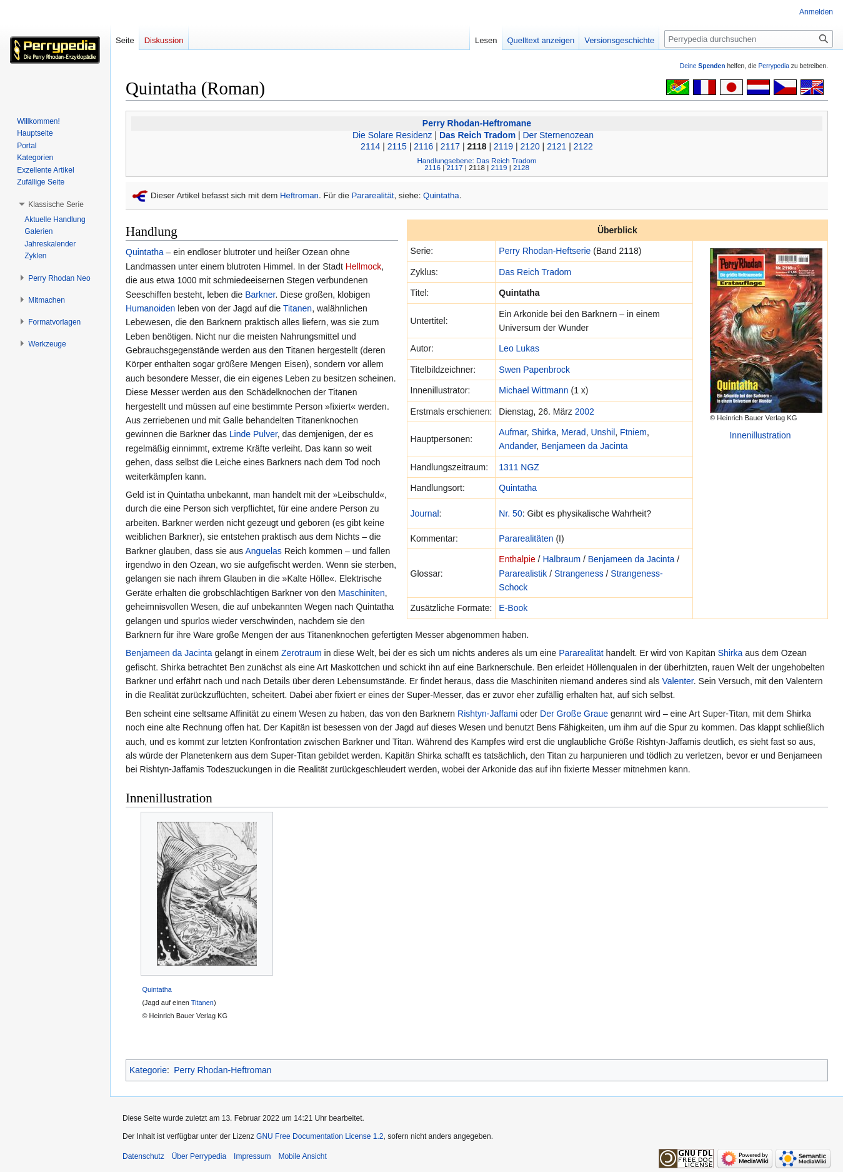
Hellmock (364, 266)
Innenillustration (760, 435)
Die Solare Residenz (392, 135)
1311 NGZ (519, 467)
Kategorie (148, 1070)
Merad (573, 432)
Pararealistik (523, 573)
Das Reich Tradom (477, 135)
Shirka (543, 432)
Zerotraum (301, 653)
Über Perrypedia (199, 1156)
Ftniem (633, 432)
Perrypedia (773, 66)
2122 (583, 146)
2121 (556, 146)
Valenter (677, 681)
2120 (530, 146)
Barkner (260, 295)
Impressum (252, 1156)
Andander (517, 446)
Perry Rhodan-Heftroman (222, 1070)
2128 (521, 167)
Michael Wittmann (533, 390)
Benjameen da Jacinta (584, 446)
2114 (370, 146)
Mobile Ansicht (302, 1156)
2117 (450, 146)
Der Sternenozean (558, 135)
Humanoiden (150, 308)
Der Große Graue (574, 714)
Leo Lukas (519, 348)
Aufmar (512, 432)
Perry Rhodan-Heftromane (476, 123)
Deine (703, 66)
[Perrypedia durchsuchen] (748, 39)
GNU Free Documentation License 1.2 (319, 1136)
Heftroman (299, 195)
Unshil (603, 432)
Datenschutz (143, 1156)
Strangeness (579, 573)
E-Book (513, 608)
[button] (56, 204)
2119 (503, 146)
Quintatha (441, 195)
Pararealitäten (526, 538)
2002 (584, 412)
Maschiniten (361, 593)
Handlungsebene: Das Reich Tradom (476, 160)
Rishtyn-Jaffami (487, 714)
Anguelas (263, 551)
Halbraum (561, 559)
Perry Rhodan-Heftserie (545, 251)
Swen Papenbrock (534, 370)
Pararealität (372, 195)
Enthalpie (517, 559)
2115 (397, 146)
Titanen (297, 308)
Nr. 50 (510, 513)
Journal (425, 513)
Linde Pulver (253, 434)
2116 (423, 146)
